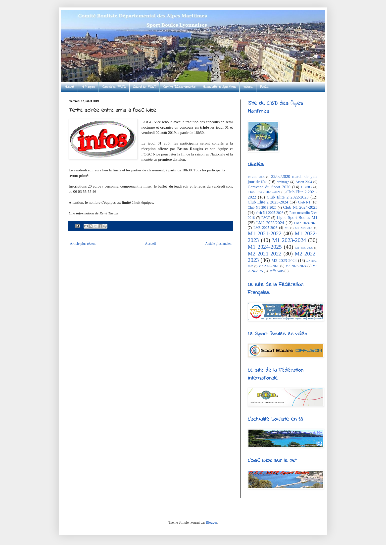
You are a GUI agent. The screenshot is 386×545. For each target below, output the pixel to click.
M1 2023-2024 (289, 240)
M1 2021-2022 (265, 233)
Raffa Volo (276, 271)
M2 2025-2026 (268, 266)
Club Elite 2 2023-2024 (268, 202)
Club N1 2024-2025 (300, 207)
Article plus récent (83, 244)
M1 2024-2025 (265, 247)
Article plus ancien (218, 244)
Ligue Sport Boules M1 (297, 217)
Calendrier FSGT (144, 87)
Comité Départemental (179, 87)
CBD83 (306, 187)
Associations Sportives (219, 87)
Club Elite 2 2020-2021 (264, 192)
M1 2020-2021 (303, 227)
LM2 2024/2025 (306, 223)
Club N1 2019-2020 (262, 207)
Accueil (69, 87)
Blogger (211, 522)
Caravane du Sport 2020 (269, 187)
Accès (264, 87)
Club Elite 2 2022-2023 (288, 197)
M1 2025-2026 (304, 247)
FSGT (265, 218)
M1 (287, 227)
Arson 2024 (303, 182)
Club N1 (304, 202)
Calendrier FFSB (114, 87)
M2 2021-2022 (265, 253)
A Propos (88, 87)
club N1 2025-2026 (269, 213)
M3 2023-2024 (295, 266)
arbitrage (283, 182)
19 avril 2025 (256, 176)
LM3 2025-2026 (265, 228)
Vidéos (247, 87)
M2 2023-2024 (284, 260)
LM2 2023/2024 (270, 222)
